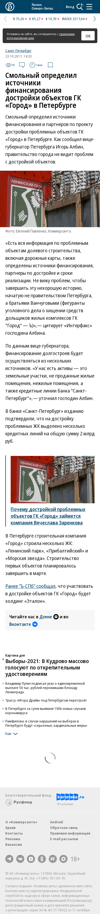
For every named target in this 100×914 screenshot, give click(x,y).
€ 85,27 (34, 18)
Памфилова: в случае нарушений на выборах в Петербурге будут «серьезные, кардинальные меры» (46, 723)
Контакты (14, 833)
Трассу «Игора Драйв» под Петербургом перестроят (46, 700)
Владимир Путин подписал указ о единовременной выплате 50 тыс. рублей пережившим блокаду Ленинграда (45, 687)
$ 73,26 (18, 18)
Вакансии (13, 844)
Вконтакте (23, 624)
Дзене (49, 616)
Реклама (12, 838)
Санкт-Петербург (18, 50)
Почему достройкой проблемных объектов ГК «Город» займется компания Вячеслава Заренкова (48, 516)
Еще (12, 734)
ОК (88, 36)
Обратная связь (64, 827)
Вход (70, 6)
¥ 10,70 (51, 18)
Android (56, 822)
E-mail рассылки (64, 838)
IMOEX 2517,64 (73, 18)
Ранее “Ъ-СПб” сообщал (30, 586)
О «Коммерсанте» (21, 822)
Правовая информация (70, 833)
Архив (10, 827)
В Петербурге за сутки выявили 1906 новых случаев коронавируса (45, 710)
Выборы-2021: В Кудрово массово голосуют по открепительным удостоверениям (47, 667)
